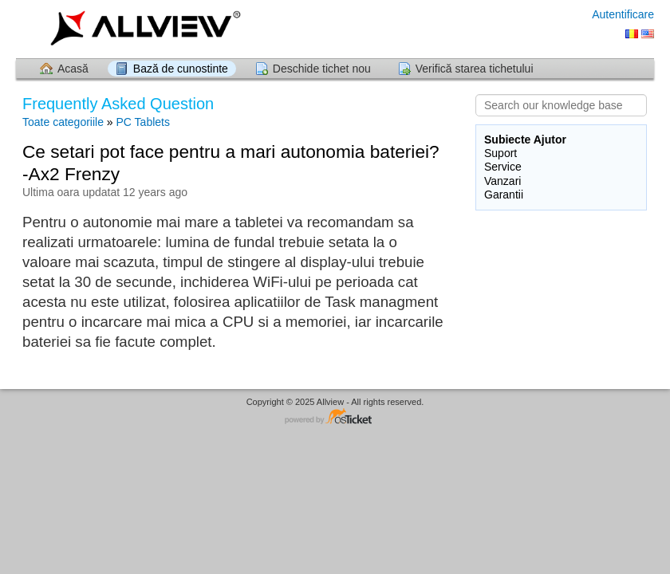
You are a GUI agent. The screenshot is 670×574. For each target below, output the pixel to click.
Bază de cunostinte (180, 68)
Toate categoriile (63, 122)
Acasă (73, 68)
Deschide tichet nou (322, 68)
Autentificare (623, 14)
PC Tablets (143, 122)
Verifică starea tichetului (475, 68)
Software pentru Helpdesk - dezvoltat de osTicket (335, 417)
